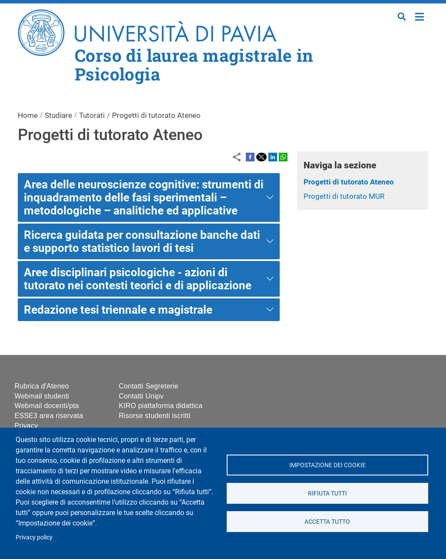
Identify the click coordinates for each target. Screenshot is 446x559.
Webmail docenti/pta (47, 405)
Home (419, 15)
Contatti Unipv (141, 396)
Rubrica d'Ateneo (42, 386)
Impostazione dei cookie (327, 465)
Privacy (26, 425)
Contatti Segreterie (148, 386)
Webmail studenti (42, 396)
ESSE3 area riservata (49, 415)
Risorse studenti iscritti (155, 415)
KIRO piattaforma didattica (161, 405)
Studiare (58, 115)
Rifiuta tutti (327, 493)
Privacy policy (34, 537)
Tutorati (92, 115)
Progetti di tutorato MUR (344, 196)
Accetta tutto (327, 521)
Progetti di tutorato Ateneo (349, 181)
